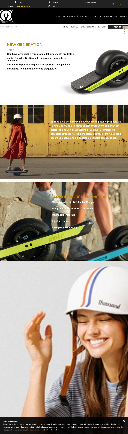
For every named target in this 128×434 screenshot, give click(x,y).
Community (54, 2)
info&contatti (106, 16)
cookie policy (63, 427)
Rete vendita (121, 16)
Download (54, 7)
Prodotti (84, 16)
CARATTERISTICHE (88, 27)
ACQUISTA (118, 27)
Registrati (90, 2)
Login (18, 2)
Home (58, 16)
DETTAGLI (74, 27)
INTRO (65, 27)
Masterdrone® (70, 16)
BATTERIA (102, 27)
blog (94, 16)
